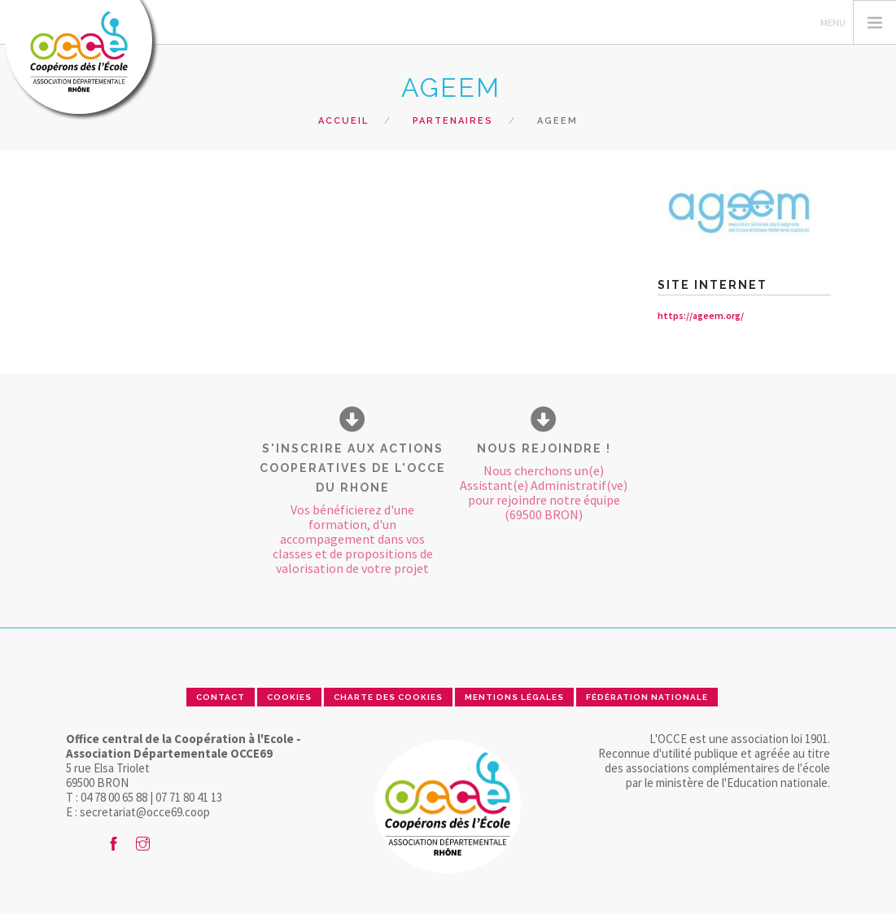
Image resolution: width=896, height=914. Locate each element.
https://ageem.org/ (701, 315)
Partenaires (453, 121)
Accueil (343, 121)
